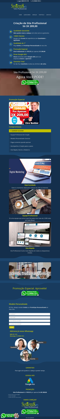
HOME (20, 14)
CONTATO (48, 14)
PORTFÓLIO (41, 14)
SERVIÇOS (34, 14)
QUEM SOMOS (27, 14)
